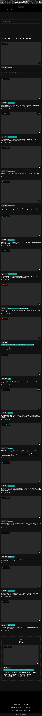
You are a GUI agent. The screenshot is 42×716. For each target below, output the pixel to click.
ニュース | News (11, 625)
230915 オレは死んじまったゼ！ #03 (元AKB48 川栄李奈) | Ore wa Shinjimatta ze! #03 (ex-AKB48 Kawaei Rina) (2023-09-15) (20, 311)
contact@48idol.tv (26, 707)
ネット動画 (10, 413)
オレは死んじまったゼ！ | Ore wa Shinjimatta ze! (18, 308)
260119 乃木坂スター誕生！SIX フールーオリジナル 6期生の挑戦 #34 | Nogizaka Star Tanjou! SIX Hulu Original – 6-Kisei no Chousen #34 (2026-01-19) (21, 10)
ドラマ (9, 378)
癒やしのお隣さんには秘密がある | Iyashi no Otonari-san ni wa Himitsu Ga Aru (18, 344)
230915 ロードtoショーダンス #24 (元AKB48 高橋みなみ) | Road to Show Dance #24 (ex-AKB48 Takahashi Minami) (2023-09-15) (20, 560)
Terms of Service (25, 704)
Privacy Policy (16, 704)
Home (2, 14)
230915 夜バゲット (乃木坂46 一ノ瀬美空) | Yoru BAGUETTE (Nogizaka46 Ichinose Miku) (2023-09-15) (20, 174)
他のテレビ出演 (11, 103)
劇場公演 (10, 67)
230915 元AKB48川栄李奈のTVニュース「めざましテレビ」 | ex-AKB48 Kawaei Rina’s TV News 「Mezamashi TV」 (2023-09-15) (19, 628)
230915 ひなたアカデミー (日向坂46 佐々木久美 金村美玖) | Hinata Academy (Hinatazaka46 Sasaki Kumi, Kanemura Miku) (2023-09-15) (21, 243)
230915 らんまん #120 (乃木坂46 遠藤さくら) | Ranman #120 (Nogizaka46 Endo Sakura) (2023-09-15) (20, 382)
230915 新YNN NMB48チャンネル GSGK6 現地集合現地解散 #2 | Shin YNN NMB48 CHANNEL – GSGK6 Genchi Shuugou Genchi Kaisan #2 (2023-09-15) (19, 140)
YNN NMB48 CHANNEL (12, 137)
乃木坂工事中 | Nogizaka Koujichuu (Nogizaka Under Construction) (18, 670)
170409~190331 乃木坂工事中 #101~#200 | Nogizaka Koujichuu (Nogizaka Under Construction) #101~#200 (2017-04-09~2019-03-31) (19, 674)
